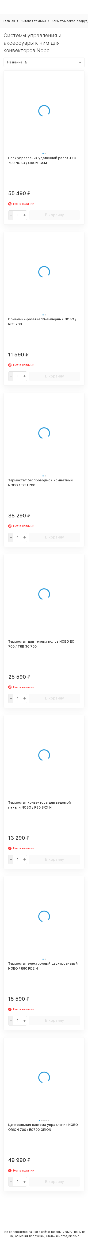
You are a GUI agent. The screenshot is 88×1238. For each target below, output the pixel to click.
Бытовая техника (33, 21)
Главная (9, 21)
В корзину (54, 215)
